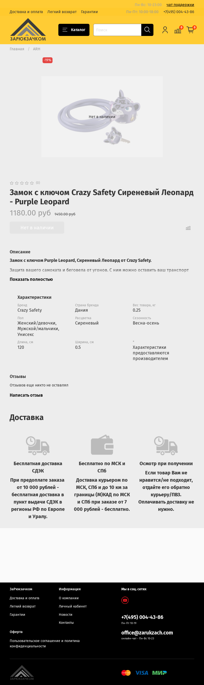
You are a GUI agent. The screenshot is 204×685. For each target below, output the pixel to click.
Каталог (73, 29)
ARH (36, 49)
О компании (69, 598)
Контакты (66, 623)
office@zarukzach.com (147, 633)
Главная (17, 49)
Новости (65, 615)
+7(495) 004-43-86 (178, 11)
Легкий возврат (62, 11)
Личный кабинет (73, 606)
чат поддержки (180, 4)
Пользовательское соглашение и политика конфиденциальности (45, 644)
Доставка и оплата (26, 11)
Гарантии (89, 11)
